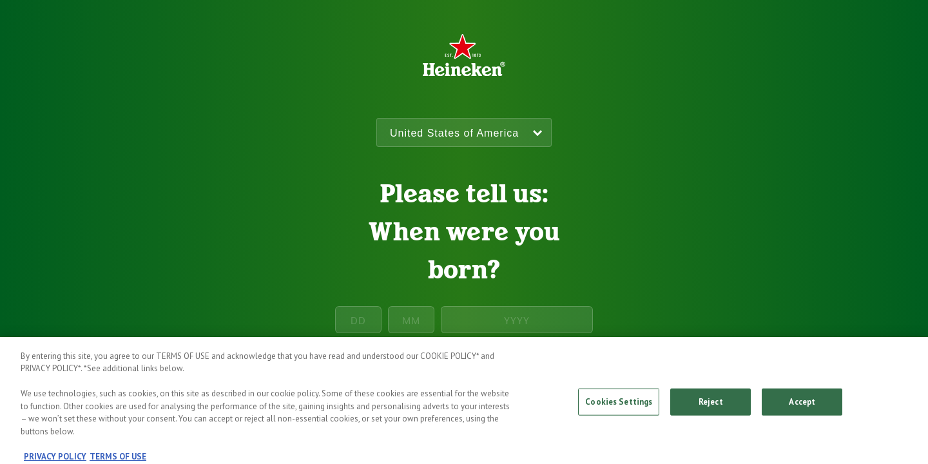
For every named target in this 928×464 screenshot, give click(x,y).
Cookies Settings (618, 405)
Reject (711, 405)
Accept (802, 405)
